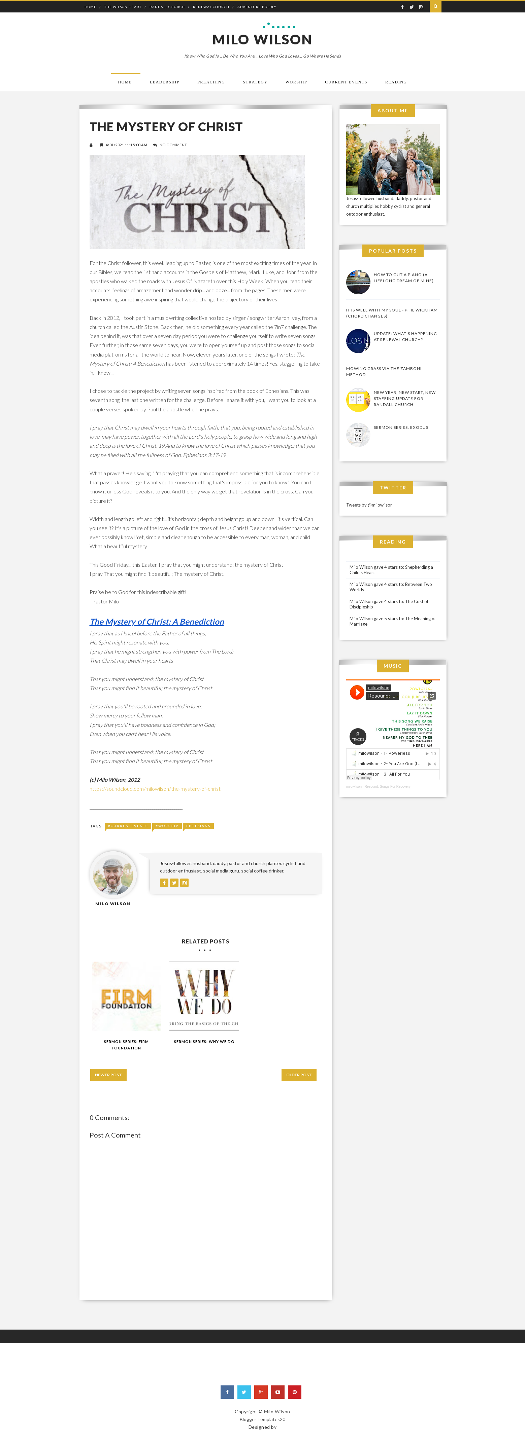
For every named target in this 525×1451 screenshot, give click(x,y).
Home (90, 7)
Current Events (346, 82)
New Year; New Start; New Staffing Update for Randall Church (405, 398)
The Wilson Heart (122, 7)
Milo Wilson (262, 39)
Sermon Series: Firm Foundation (126, 1044)
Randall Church (167, 7)
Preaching (211, 82)
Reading (396, 82)
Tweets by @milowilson (369, 505)
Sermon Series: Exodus (401, 427)
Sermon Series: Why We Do (204, 1041)
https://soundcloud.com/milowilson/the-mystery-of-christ (155, 788)
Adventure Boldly (256, 7)
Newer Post (108, 1074)
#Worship (167, 826)
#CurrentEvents (128, 826)
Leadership (164, 82)
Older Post (299, 1074)
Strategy (255, 82)
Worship (296, 82)
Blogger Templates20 (262, 1419)
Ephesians (198, 826)
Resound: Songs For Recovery (387, 786)
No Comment (173, 145)
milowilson (354, 786)
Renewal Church (211, 7)
